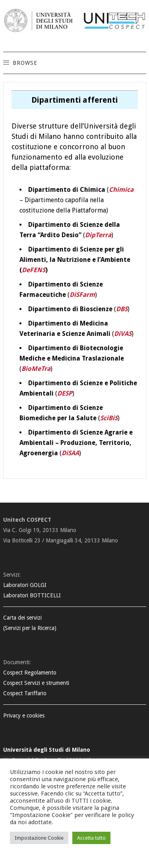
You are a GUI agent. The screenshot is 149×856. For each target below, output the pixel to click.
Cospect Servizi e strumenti (36, 683)
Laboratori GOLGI (24, 585)
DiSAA (70, 453)
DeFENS (33, 270)
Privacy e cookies (24, 715)
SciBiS (109, 418)
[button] (24, 63)
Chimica (121, 189)
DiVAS (123, 333)
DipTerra (98, 235)
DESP (64, 393)
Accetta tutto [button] (91, 838)
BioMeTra (35, 368)
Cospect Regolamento (29, 672)
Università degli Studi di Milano (46, 750)
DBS (122, 309)
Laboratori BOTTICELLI (32, 595)
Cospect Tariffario (24, 693)
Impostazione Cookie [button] (39, 838)
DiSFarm (82, 294)
